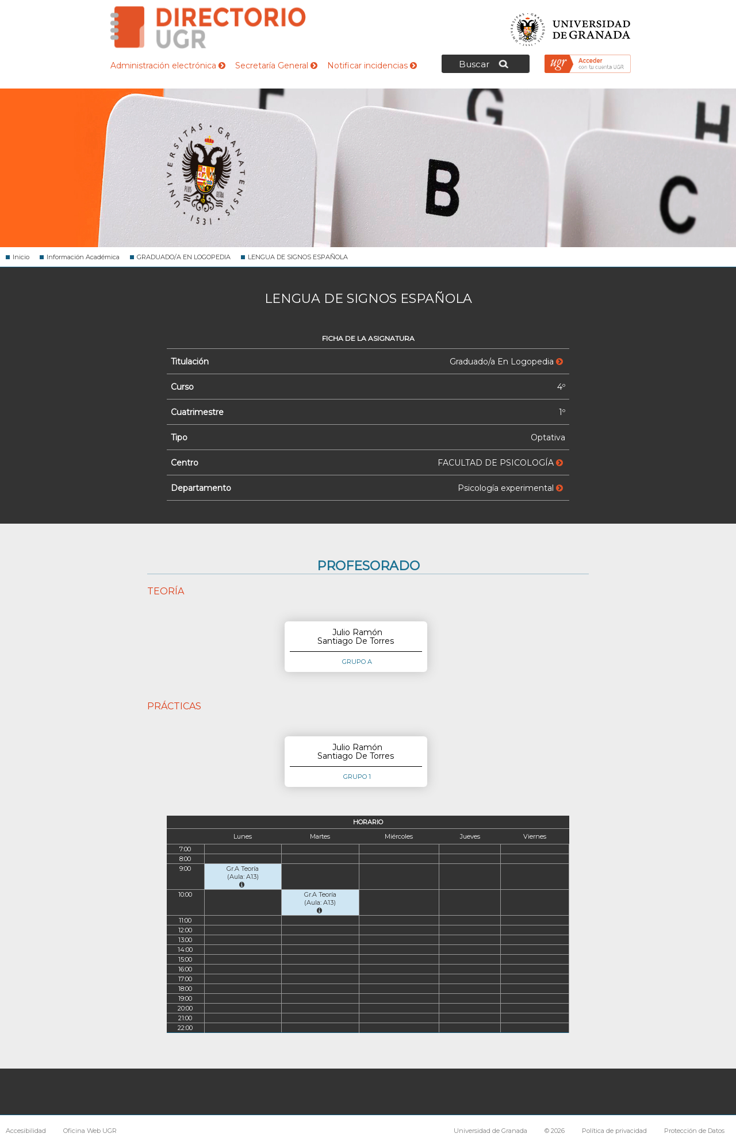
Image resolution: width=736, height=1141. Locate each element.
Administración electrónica (167, 65)
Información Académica (83, 257)
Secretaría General (276, 65)
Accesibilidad (26, 1131)
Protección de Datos (694, 1131)
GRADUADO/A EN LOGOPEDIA (184, 257)
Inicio (21, 257)
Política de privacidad (614, 1131)
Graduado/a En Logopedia (506, 361)
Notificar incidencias (372, 65)
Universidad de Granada (571, 26)
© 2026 (555, 1131)
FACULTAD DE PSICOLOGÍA (500, 463)
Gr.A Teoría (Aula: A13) (243, 876)
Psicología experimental (510, 488)
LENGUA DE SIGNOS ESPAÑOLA (298, 257)
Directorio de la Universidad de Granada (208, 27)
